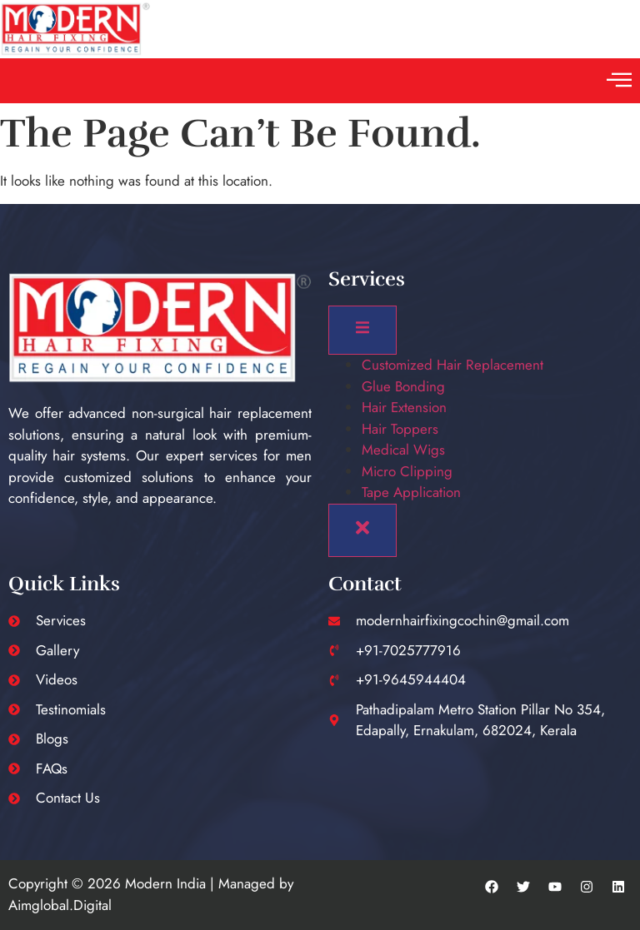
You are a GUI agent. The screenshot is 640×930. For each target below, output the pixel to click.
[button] (619, 80)
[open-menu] (362, 330)
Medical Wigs (403, 450)
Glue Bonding (403, 386)
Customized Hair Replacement (452, 365)
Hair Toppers (400, 429)
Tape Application (411, 492)
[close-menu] (362, 530)
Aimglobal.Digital (60, 905)
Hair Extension (404, 407)
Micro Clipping (407, 471)
